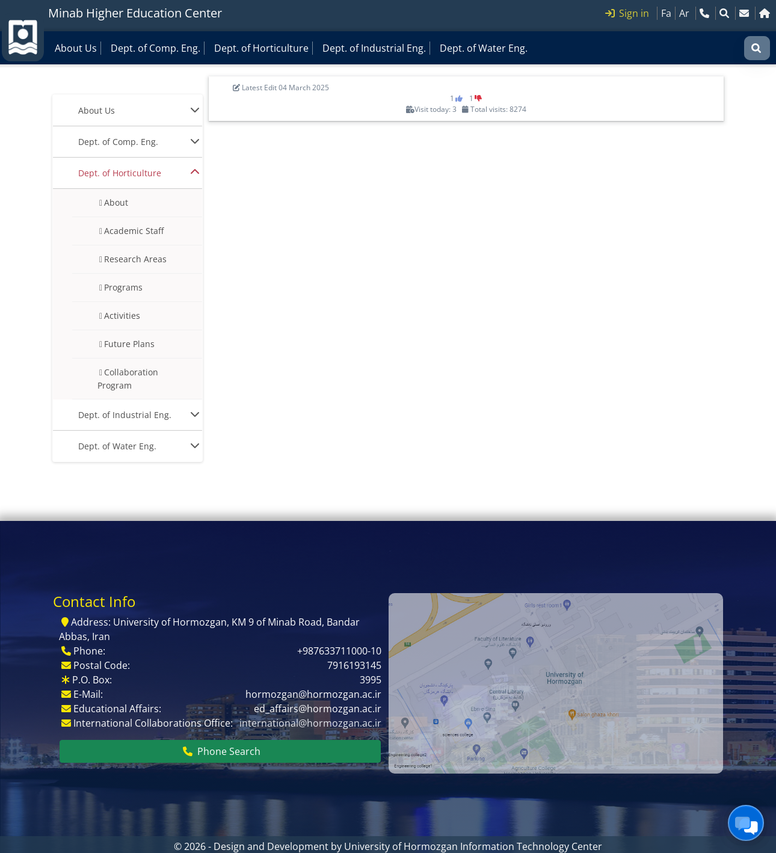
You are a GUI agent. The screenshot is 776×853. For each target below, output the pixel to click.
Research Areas (135, 259)
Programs (123, 287)
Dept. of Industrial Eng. (374, 48)
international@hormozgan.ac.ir (310, 723)
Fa (666, 13)
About (116, 202)
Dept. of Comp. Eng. (155, 48)
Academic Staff (134, 230)
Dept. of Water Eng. (484, 48)
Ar (684, 13)
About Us (76, 48)
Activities (122, 315)
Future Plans (129, 344)
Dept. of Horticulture (261, 48)
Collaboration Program (127, 378)
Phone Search (221, 751)
